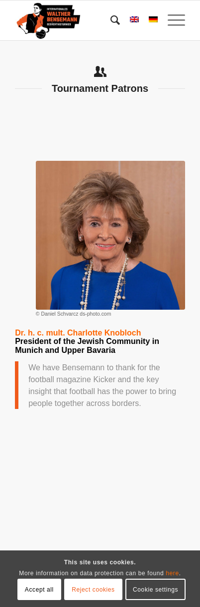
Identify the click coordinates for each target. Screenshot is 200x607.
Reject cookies (93, 589)
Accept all (39, 589)
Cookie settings (155, 589)
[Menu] (171, 20)
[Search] (110, 20)
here (172, 573)
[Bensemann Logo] (83, 20)
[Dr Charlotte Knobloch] (110, 235)
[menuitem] (110, 20)
